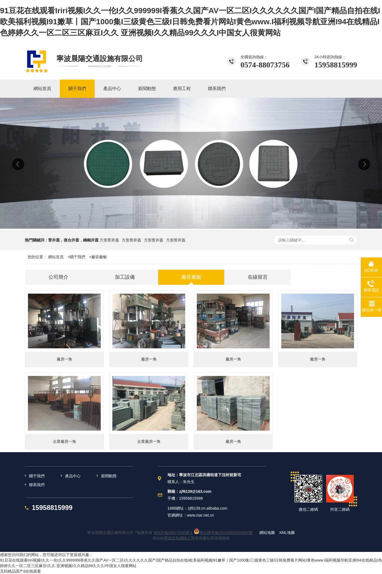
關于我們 (77, 257)
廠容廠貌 (99, 257)
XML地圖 (287, 532)
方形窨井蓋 (109, 240)
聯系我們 (37, 485)
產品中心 (73, 476)
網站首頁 (56, 257)
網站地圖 (267, 532)
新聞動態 (109, 476)
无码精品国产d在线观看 (20, 571)
